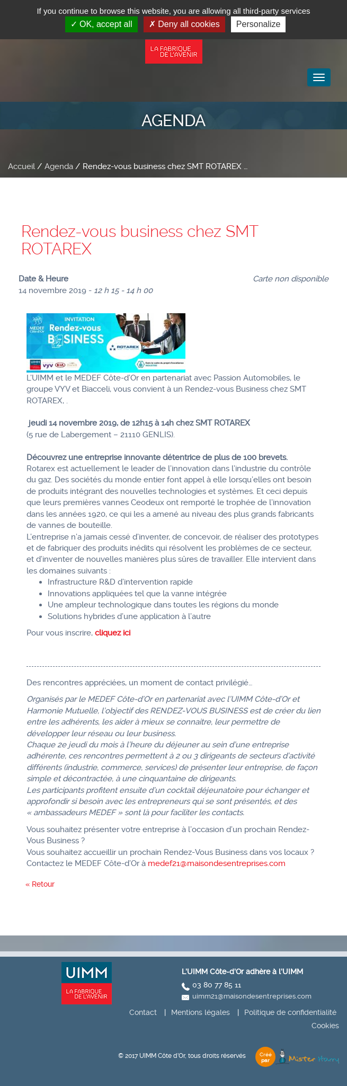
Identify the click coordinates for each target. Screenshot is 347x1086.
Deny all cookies (184, 24)
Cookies (325, 1025)
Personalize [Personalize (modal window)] (258, 24)
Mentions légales (200, 1012)
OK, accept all (101, 24)
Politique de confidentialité (290, 1012)
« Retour (40, 884)
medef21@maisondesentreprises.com (217, 863)
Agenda (59, 166)
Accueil (21, 166)
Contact (143, 1012)
